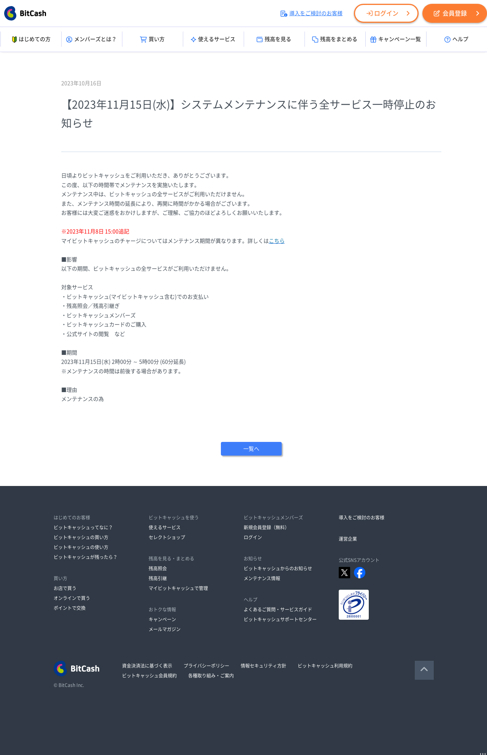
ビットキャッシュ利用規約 (325, 665)
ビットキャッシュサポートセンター (280, 619)
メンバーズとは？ (91, 39)
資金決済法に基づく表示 (147, 665)
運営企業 (348, 539)
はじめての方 (31, 39)
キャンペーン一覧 (395, 39)
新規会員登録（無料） (266, 527)
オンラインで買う (72, 598)
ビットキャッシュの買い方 (81, 537)
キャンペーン (162, 619)
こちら (277, 241)
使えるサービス (213, 39)
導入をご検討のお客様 (312, 13)
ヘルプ (456, 39)
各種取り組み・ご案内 (211, 675)
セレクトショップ (167, 537)
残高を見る (274, 39)
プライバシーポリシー (206, 665)
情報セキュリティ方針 (263, 665)
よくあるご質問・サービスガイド (278, 609)
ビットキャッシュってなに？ (83, 527)
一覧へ (251, 448)
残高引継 (158, 578)
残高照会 (158, 568)
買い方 (152, 39)
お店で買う (65, 588)
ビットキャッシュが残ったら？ (85, 557)
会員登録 (450, 13)
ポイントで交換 (70, 608)
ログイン (382, 13)
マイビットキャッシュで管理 (178, 588)
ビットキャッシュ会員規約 (149, 675)
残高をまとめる (334, 39)
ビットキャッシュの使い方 (81, 547)
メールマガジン (165, 629)
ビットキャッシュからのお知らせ (278, 568)
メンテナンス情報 (262, 578)
